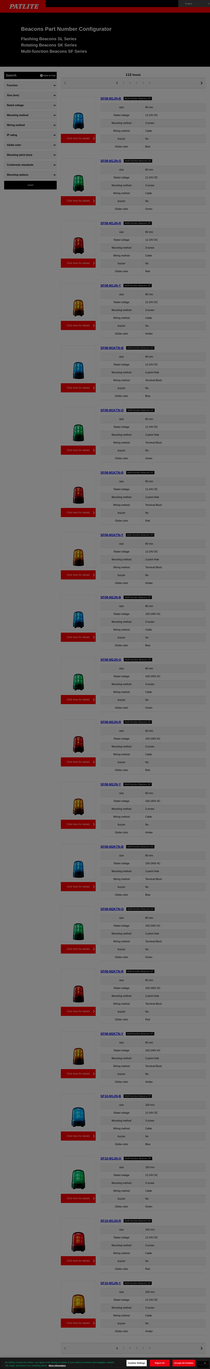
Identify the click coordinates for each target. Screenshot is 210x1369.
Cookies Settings (136, 1363)
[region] (105, 1363)
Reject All (159, 1363)
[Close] (204, 1363)
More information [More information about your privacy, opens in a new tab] (57, 1365)
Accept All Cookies (183, 1363)
